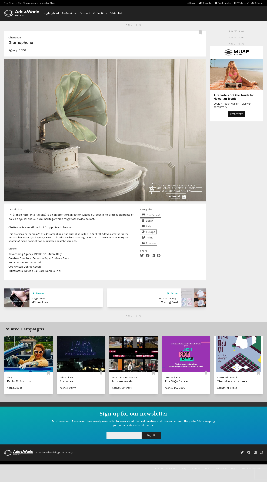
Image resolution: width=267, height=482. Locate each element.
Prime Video (66, 377)
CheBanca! (14, 37)
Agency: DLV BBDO (175, 387)
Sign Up (151, 435)
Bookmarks (223, 3)
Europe (148, 232)
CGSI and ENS (172, 377)
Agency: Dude (14, 387)
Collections (100, 13)
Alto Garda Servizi (227, 377)
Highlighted (51, 13)
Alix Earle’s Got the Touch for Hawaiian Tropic (234, 97)
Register (205, 3)
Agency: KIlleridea (227, 387)
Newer (38, 293)
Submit (257, 3)
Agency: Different (122, 387)
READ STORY (236, 114)
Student (85, 13)
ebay (9, 377)
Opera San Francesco (124, 377)
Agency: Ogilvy (68, 387)
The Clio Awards (27, 3)
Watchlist (116, 13)
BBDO (22, 50)
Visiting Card (169, 302)
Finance (149, 243)
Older (172, 293)
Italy (146, 226)
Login (191, 3)
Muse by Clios (47, 3)
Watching (241, 3)
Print (147, 237)
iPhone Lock (40, 302)
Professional (69, 13)
